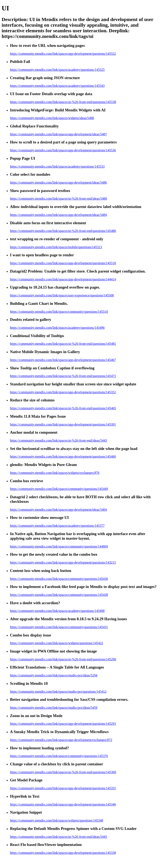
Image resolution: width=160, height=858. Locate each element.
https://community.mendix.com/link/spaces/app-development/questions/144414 (63, 279)
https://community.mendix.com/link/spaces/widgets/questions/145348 (56, 820)
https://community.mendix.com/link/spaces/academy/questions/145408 (57, 611)
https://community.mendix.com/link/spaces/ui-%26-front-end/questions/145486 (63, 231)
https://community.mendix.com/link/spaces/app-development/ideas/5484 (58, 215)
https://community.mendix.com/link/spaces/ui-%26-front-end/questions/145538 (63, 102)
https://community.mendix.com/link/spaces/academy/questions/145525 (57, 69)
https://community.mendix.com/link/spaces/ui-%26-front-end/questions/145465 (63, 408)
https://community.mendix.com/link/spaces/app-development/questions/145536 (63, 150)
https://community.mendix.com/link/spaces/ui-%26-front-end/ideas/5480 (58, 198)
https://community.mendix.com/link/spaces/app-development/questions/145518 (63, 263)
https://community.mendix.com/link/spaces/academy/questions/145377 (57, 525)
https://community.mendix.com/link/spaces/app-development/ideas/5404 (58, 509)
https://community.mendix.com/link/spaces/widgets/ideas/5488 (52, 118)
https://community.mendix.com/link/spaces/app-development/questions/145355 (63, 788)
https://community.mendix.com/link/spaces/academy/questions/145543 (57, 85)
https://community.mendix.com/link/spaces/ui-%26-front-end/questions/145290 (63, 659)
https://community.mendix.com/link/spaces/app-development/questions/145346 (63, 804)
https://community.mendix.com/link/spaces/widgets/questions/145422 (56, 643)
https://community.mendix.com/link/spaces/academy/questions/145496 (57, 327)
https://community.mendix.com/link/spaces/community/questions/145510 (59, 311)
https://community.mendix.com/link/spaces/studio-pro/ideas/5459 (53, 707)
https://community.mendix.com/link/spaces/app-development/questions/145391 (63, 424)
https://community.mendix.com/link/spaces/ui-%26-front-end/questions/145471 (63, 376)
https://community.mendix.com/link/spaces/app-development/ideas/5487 (58, 134)
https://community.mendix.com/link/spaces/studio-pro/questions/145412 (58, 691)
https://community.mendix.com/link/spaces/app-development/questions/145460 (63, 456)
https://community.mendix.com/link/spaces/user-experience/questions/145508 (62, 295)
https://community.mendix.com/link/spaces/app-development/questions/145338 (63, 852)
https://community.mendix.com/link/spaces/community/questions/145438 (59, 594)
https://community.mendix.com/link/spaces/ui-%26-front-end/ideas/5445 (58, 836)
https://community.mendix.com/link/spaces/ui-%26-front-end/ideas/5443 (58, 440)
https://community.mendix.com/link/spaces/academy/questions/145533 (57, 166)
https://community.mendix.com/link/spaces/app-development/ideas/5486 (58, 182)
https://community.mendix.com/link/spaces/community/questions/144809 (59, 546)
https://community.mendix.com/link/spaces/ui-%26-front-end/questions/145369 (63, 772)
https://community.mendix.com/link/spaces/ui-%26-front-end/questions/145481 (63, 343)
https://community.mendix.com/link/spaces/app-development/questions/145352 (63, 392)
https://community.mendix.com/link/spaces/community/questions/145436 (59, 578)
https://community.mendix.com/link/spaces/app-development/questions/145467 (63, 360)
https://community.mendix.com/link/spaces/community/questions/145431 (59, 627)
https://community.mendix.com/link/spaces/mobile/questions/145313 (56, 247)
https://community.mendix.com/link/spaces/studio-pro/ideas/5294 (53, 675)
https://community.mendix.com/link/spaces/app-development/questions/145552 (63, 53)
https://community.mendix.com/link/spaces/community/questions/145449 (59, 489)
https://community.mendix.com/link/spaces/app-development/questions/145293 (63, 723)
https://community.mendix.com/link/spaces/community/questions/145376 (59, 756)
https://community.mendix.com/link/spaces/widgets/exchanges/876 (54, 472)
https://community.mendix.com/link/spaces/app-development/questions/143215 (63, 562)
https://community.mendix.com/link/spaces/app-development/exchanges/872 (61, 740)
